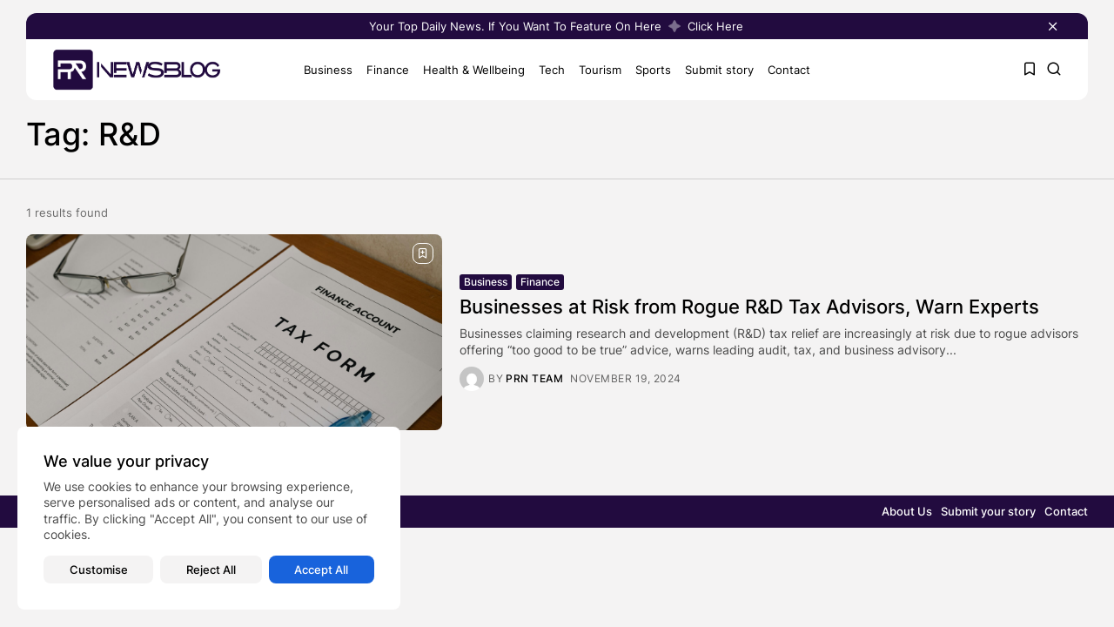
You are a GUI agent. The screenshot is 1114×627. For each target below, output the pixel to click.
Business (328, 70)
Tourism (600, 70)
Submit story (719, 70)
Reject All (211, 569)
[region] (208, 518)
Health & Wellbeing (474, 70)
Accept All (321, 569)
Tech (552, 70)
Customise (99, 569)
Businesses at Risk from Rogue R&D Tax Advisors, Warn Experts (749, 306)
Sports (653, 70)
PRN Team (534, 379)
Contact (789, 70)
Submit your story (988, 511)
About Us (907, 511)
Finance (387, 70)
